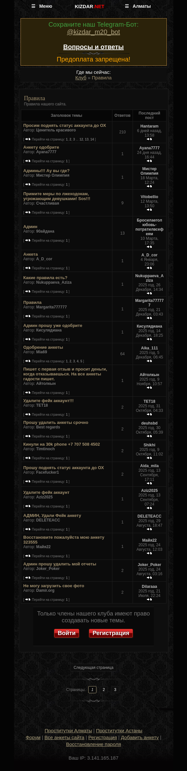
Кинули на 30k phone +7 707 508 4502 (61, 444)
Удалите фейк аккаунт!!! (48, 400)
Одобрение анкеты (43, 347)
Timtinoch (45, 449)
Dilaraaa (149, 586)
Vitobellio (149, 197)
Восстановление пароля (93, 744)
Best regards (48, 427)
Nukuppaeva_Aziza (54, 282)
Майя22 (43, 547)
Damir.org (45, 590)
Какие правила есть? (45, 277)
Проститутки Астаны (119, 730)
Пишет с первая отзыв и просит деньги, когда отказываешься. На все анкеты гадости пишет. (65, 374)
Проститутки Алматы (68, 730)
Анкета (30, 254)
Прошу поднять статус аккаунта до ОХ (63, 467)
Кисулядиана (49, 330)
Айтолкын (46, 383)
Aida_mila (149, 466)
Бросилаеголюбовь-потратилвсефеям (150, 227)
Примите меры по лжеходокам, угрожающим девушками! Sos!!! (57, 196)
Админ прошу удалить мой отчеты (59, 563)
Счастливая (47, 203)
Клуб (80, 77)
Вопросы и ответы (93, 46)
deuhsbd (149, 423)
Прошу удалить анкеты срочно (55, 422)
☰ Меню (41, 6)
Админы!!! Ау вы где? (46, 170)
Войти (67, 633)
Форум (33, 737)
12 (81, 139)
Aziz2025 (44, 497)
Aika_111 (149, 348)
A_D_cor (44, 259)
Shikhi (149, 445)
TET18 (42, 405)
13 (87, 139)
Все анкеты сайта (64, 737)
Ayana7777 (46, 152)
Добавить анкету (140, 737)
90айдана (45, 231)
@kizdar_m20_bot (93, 31)
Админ (30, 226)
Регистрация (111, 633)
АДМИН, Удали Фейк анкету (52, 515)
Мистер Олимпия (52, 175)
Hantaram (149, 126)
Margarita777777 (51, 307)
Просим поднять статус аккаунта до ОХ (64, 125)
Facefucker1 (47, 472)
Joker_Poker (48, 568)
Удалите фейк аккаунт (46, 492)
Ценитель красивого (56, 130)
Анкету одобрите (41, 147)
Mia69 (41, 352)
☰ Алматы (138, 6)
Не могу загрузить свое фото (53, 585)
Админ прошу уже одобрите (52, 325)
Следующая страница (93, 667)
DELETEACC (48, 520)
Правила (32, 302)
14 (92, 139)
